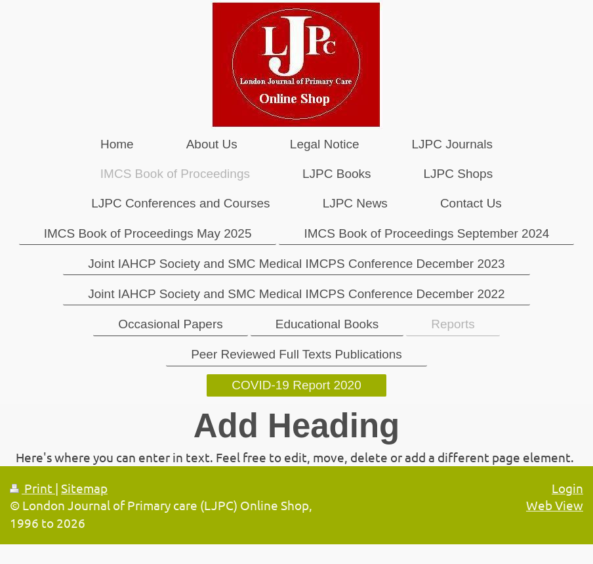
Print (32, 488)
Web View (554, 505)
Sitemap (84, 488)
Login (567, 488)
